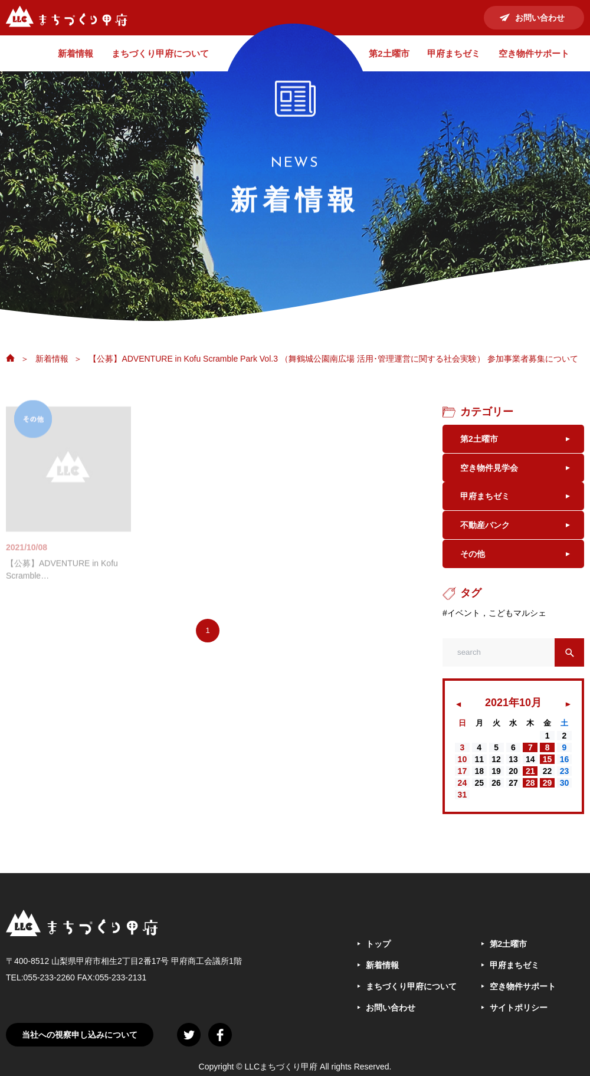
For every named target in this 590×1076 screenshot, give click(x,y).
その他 (472, 566)
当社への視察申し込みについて (79, 1047)
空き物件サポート (534, 53)
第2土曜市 (389, 53)
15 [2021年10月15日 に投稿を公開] (547, 771)
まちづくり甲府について (160, 53)
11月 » (569, 714)
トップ (378, 956)
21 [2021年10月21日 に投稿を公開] (530, 783)
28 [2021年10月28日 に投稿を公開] (530, 795)
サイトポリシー (519, 1020)
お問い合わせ (540, 17)
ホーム (10, 358)
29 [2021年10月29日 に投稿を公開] (547, 795)
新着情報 (75, 53)
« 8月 (459, 714)
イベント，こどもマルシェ (496, 625)
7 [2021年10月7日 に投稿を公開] (530, 760)
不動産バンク (485, 534)
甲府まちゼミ (453, 53)
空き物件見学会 (489, 470)
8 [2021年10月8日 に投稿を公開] (547, 760)
